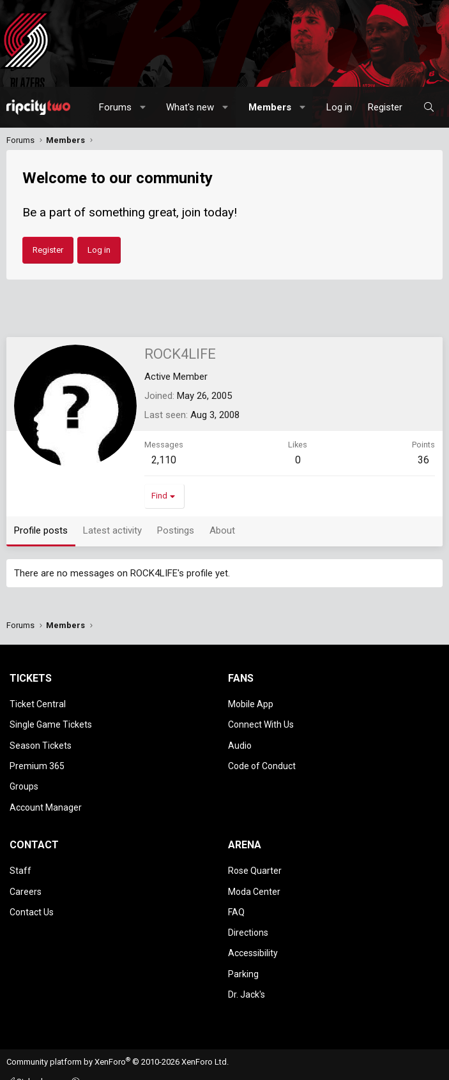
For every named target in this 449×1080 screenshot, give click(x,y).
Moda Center (254, 875)
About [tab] (222, 530)
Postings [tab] (175, 530)
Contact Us (32, 894)
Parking (243, 948)
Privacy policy (142, 1066)
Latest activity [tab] (112, 530)
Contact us (26, 1066)
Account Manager (46, 795)
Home (209, 1066)
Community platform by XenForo (117, 1034)
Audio (240, 740)
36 (423, 460)
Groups (24, 777)
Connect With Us (261, 721)
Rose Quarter (255, 856)
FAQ (236, 894)
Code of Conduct (262, 758)
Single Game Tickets (51, 721)
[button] (143, 107)
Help (183, 1066)
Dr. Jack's (246, 967)
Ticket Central (38, 703)
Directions (248, 911)
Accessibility (253, 930)
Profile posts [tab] (41, 530)
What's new (190, 107)
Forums (115, 107)
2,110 (163, 460)
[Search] (429, 107)
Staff (20, 856)
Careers (26, 875)
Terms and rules (82, 1066)
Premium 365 (37, 758)
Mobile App (250, 703)
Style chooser (37, 1053)
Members (269, 107)
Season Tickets (41, 740)
